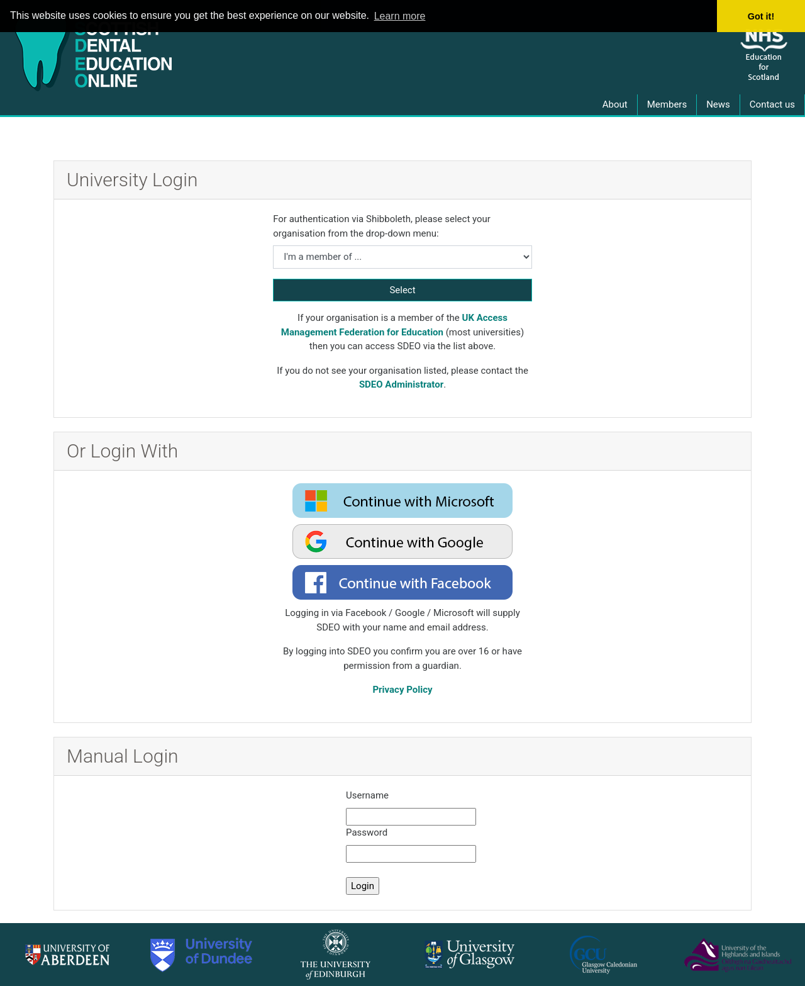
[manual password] (411, 854)
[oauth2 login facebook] (402, 582)
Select (402, 290)
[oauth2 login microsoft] (402, 500)
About (615, 104)
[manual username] (411, 817)
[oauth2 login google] (402, 541)
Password (366, 832)
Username (367, 795)
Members (667, 104)
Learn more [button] (400, 16)
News (718, 104)
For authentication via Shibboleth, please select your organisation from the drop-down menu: (382, 226)
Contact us (772, 104)
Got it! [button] (761, 16)
